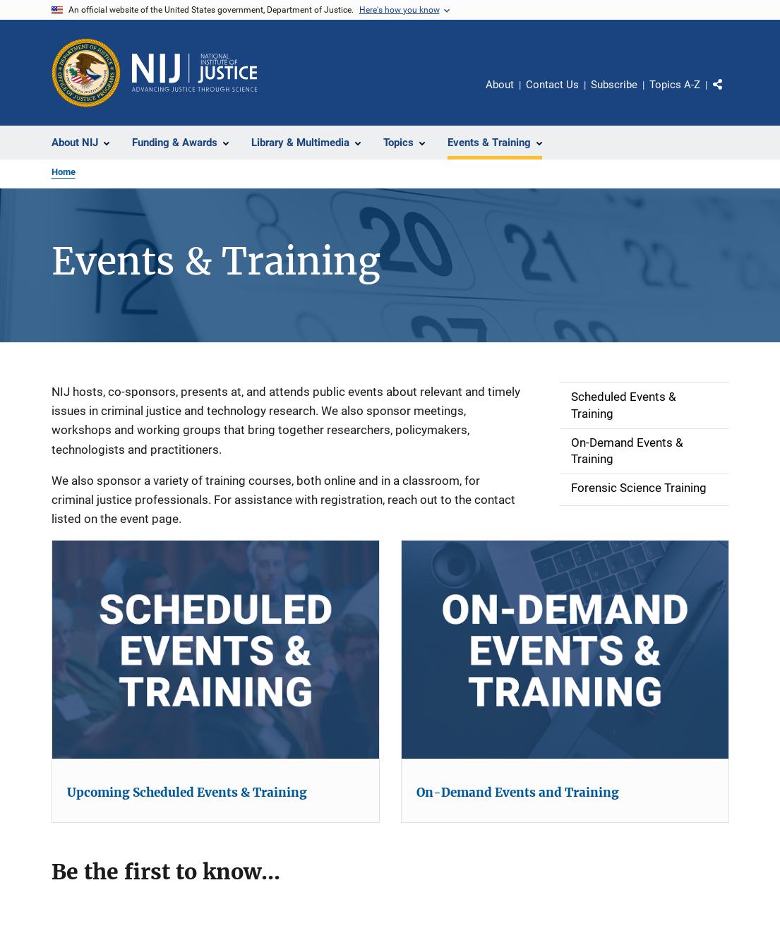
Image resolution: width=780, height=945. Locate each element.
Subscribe (614, 84)
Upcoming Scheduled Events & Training (187, 792)
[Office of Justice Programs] (86, 72)
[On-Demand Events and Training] (565, 650)
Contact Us (552, 84)
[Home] (195, 73)
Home (64, 172)
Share (729, 94)
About (500, 84)
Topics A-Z (674, 84)
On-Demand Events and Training (517, 792)
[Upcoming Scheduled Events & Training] (215, 650)
